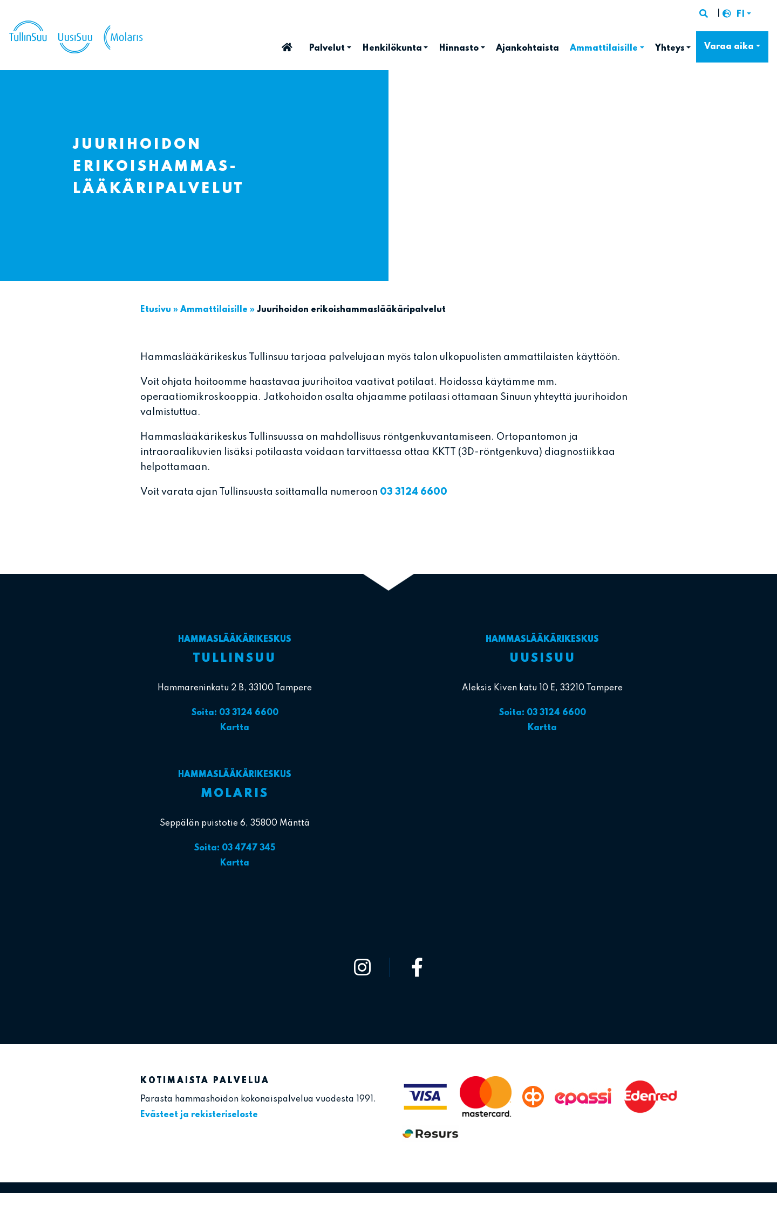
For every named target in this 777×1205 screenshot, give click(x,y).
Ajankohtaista (527, 48)
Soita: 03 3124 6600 (235, 713)
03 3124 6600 (413, 492)
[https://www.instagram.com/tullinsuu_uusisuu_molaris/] (362, 967)
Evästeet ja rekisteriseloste (199, 1115)
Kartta (234, 728)
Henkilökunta (392, 48)
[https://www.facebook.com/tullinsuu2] (417, 967)
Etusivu (287, 44)
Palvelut (327, 48)
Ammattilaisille (604, 48)
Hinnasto (459, 48)
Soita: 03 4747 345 (234, 848)
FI (740, 14)
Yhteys (670, 48)
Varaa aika (729, 47)
